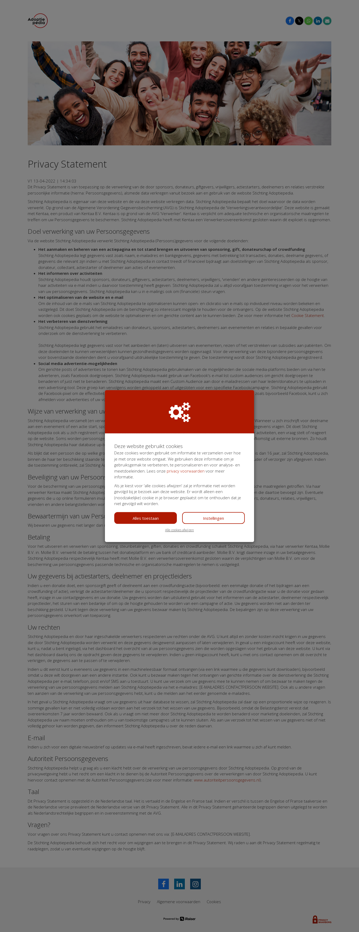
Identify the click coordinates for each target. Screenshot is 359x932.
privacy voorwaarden (186, 471)
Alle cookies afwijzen (179, 530)
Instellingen (213, 518)
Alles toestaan (146, 518)
